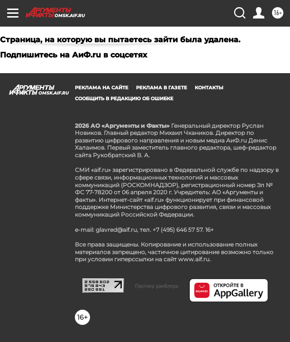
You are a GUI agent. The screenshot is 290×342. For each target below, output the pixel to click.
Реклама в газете (161, 88)
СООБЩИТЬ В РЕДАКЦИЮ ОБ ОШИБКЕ (124, 98)
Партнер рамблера (157, 286)
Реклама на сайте (101, 88)
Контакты (209, 88)
